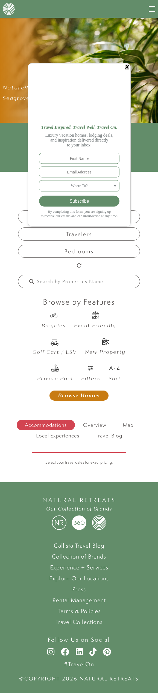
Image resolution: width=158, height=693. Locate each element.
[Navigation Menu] (152, 9)
